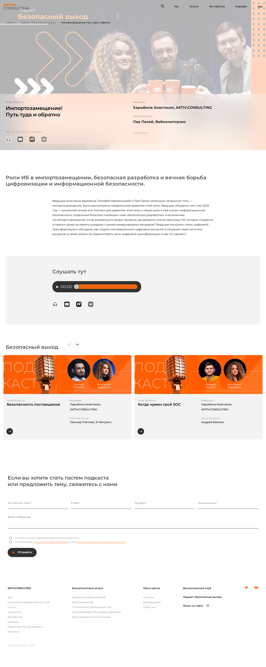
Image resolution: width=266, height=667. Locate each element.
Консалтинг (15, 612)
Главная (10, 22)
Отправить (25, 552)
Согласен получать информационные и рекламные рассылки (44, 538)
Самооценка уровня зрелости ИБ (29, 602)
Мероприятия (152, 602)
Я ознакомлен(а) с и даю (67, 542)
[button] (77, 344)
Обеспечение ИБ (82, 602)
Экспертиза (217, 6)
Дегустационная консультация (91, 616)
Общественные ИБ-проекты (25, 626)
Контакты (13, 631)
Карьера (241, 6)
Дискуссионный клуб (197, 588)
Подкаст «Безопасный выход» (38, 22)
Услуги (193, 6)
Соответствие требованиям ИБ (91, 607)
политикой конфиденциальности (52, 542)
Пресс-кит (149, 607)
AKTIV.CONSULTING (19, 588)
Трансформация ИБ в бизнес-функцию (96, 612)
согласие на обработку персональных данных (101, 542)
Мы (176, 6)
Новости (148, 597)
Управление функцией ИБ (88, 597)
